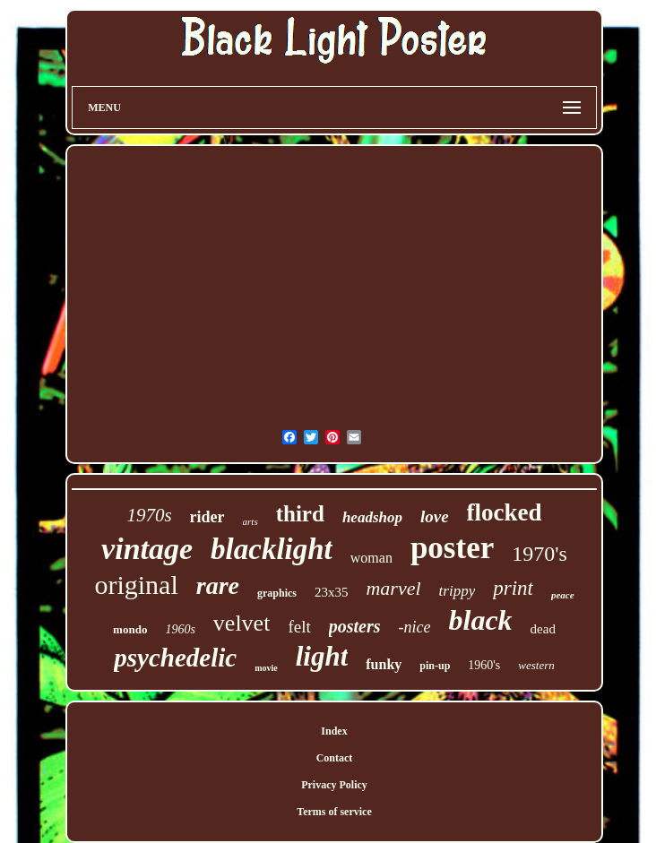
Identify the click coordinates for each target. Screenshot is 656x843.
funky (383, 664)
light (322, 656)
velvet (242, 623)
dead (543, 629)
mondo (130, 629)
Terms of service (334, 811)
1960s (179, 629)
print (513, 588)
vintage (147, 548)
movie (266, 668)
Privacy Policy (334, 784)
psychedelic (175, 657)
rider (207, 517)
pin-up (434, 665)
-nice (415, 627)
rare (217, 585)
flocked (504, 512)
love (434, 516)
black (480, 620)
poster (452, 547)
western (536, 665)
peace (562, 594)
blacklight (271, 549)
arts (250, 521)
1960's (484, 665)
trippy (457, 590)
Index (334, 731)
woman (371, 557)
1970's (539, 553)
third (300, 514)
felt (299, 626)
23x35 (332, 592)
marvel (393, 588)
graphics (277, 593)
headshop (372, 517)
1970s (148, 515)
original (135, 584)
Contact (334, 758)
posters (355, 626)
